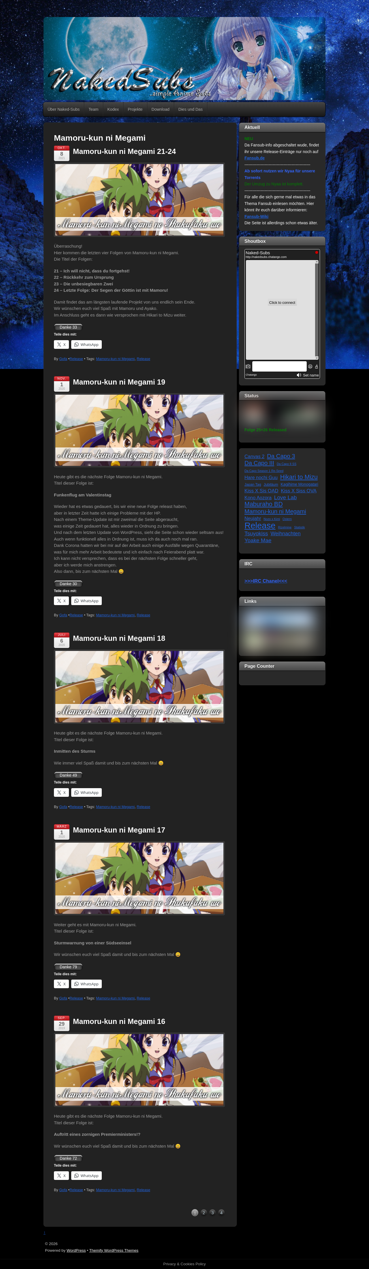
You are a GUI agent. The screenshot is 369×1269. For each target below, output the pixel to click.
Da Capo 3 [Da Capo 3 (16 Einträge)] (281, 456)
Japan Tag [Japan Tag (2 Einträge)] (252, 485)
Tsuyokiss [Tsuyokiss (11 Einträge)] (256, 533)
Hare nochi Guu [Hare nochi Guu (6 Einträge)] (261, 477)
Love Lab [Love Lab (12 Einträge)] (285, 497)
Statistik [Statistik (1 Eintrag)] (299, 527)
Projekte (135, 109)
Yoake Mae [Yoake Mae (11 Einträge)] (257, 540)
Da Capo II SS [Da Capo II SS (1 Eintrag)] (286, 464)
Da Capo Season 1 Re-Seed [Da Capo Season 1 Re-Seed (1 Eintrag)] (263, 470)
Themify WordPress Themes (114, 1250)
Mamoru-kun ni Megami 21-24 (124, 151)
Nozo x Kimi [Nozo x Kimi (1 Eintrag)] (271, 519)
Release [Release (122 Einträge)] (260, 525)
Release (76, 359)
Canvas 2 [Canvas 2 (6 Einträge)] (254, 456)
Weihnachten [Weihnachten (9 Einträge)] (285, 533)
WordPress (76, 1250)
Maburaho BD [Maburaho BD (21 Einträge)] (263, 504)
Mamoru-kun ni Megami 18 (119, 638)
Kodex (113, 109)
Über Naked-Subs (64, 109)
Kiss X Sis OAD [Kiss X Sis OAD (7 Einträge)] (261, 491)
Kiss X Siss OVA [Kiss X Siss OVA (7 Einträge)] (299, 491)
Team (93, 109)
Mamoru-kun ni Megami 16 (119, 1021)
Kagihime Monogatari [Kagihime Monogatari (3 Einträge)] (299, 484)
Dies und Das (190, 109)
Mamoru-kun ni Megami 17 (119, 830)
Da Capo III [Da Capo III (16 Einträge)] (259, 463)
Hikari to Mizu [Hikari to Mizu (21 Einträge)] (299, 477)
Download (161, 109)
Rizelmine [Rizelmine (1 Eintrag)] (285, 527)
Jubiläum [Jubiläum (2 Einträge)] (271, 485)
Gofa (63, 359)
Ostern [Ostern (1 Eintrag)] (287, 519)
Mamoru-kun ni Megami (115, 359)
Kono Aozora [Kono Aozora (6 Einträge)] (258, 497)
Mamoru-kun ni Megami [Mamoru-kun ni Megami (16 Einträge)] (275, 511)
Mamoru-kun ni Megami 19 (119, 382)
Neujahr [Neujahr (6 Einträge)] (252, 518)
